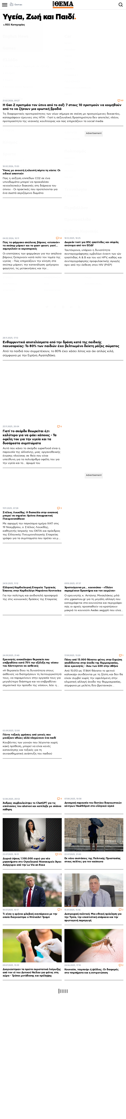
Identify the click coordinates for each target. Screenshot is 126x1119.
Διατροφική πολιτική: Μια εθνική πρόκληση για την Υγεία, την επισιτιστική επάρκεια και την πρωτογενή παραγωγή (92, 917)
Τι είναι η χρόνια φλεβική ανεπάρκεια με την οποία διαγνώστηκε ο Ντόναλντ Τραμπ (30, 915)
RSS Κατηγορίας (14, 25)
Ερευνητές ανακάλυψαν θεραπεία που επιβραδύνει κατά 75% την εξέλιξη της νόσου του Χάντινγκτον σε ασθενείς (30, 663)
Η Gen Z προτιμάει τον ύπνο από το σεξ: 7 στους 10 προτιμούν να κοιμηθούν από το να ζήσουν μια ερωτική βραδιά (62, 107)
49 (122, 101)
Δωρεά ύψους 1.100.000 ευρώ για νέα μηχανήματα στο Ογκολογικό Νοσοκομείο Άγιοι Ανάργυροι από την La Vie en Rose (32, 862)
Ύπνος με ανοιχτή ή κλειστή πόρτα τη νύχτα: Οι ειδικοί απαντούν (31, 172)
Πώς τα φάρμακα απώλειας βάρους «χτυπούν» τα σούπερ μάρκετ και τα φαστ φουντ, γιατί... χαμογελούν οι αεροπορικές (31, 246)
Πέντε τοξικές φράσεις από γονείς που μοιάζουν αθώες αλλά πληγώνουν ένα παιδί (29, 736)
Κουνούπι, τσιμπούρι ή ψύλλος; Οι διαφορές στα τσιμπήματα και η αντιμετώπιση (91, 971)
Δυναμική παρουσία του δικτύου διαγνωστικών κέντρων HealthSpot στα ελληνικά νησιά (93, 804)
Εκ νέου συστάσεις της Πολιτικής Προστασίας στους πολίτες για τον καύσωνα (92, 860)
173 (60, 854)
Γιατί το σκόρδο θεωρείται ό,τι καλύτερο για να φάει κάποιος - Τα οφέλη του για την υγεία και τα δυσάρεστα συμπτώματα (30, 437)
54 (60, 238)
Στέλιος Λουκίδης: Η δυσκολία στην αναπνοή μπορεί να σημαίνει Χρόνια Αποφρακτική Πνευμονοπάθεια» (30, 516)
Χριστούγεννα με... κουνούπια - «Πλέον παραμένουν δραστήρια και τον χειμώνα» (89, 589)
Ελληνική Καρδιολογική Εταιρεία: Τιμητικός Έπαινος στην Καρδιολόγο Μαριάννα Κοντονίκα (32, 589)
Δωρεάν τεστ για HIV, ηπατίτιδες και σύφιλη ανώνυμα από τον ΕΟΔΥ (91, 244)
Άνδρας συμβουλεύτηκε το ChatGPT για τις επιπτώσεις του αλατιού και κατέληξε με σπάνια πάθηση (32, 806)
